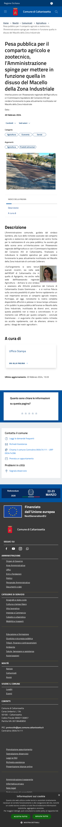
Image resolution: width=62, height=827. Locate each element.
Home (6, 23)
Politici (9, 578)
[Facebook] (6, 548)
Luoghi (9, 689)
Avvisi (9, 677)
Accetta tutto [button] (20, 816)
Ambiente (10, 647)
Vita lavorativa (12, 608)
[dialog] (31, 809)
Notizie (9, 668)
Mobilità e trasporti (15, 621)
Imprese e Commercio (16, 612)
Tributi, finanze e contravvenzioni (21, 642)
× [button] (59, 795)
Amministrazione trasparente (19, 779)
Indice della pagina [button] (17, 199)
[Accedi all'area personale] (51, 3)
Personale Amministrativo (18, 582)
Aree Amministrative (15, 565)
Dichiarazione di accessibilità (19, 792)
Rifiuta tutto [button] (41, 816)
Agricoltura (41, 23)
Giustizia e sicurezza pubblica (19, 638)
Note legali (11, 788)
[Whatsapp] (27, 548)
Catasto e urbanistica (15, 617)
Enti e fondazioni (13, 574)
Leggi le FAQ (11, 758)
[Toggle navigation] (5, 11)
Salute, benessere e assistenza (20, 651)
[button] (31, 822)
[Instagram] (20, 548)
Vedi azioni (25, 123)
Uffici (8, 569)
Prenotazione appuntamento (19, 749)
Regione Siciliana (12, 3)
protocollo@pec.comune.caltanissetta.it (25, 727)
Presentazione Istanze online (19, 766)
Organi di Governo (14, 561)
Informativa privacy (15, 783)
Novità (15, 23)
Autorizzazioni (12, 655)
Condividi (11, 123)
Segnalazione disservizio (17, 753)
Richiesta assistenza (15, 762)
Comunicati (27, 23)
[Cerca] (56, 11)
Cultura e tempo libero (16, 604)
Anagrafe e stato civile (16, 599)
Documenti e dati (14, 586)
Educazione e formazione (17, 634)
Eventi (9, 693)
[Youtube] (13, 548)
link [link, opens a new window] (56, 811)
